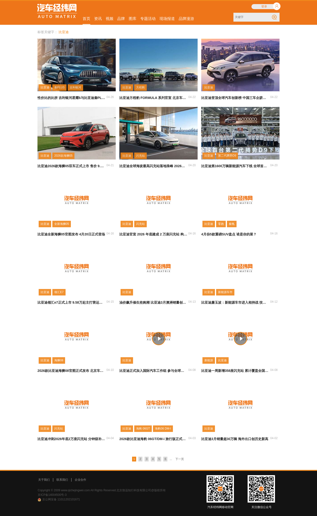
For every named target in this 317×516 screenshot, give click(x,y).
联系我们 (62, 479)
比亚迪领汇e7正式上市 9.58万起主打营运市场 (71, 302)
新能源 (208, 360)
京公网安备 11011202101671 (61, 499)
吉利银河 (75, 87)
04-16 (110, 233)
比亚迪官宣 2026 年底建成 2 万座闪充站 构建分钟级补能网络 (153, 234)
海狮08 (58, 360)
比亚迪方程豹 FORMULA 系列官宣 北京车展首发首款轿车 (153, 98)
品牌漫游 (186, 19)
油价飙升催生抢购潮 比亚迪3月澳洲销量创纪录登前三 (153, 302)
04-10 (110, 370)
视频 (109, 19)
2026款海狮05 (63, 155)
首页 (86, 19)
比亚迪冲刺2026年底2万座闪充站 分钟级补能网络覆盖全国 (71, 439)
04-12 (274, 301)
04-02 (274, 438)
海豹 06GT (143, 428)
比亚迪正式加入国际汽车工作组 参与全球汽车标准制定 (153, 371)
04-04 (110, 438)
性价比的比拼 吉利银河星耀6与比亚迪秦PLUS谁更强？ (71, 98)
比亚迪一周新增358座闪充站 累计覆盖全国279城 (235, 371)
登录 (264, 6)
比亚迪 (45, 87)
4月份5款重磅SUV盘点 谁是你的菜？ (228, 234)
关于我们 (44, 479)
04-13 (192, 301)
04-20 (192, 165)
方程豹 (140, 87)
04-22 (192, 97)
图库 (132, 19)
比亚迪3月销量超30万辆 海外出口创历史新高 (234, 439)
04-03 (192, 438)
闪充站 (140, 155)
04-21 (110, 165)
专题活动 (148, 19)
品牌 (121, 19)
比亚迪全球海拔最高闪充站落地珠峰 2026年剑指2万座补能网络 (153, 166)
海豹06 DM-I (163, 428)
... (171, 459)
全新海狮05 (61, 224)
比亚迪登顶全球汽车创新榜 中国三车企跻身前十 (235, 98)
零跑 (221, 224)
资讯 (98, 19)
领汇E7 (59, 292)
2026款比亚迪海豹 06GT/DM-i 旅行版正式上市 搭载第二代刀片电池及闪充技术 (153, 439)
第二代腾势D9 (227, 155)
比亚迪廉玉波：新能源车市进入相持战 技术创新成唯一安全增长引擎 (235, 302)
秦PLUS (59, 87)
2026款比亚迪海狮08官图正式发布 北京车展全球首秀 (71, 371)
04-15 (110, 301)
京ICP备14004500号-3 (52, 495)
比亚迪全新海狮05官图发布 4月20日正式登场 (71, 234)
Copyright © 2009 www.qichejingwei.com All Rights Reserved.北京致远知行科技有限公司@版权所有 (102, 490)
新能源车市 (225, 292)
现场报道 (167, 19)
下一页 (179, 459)
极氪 (232, 224)
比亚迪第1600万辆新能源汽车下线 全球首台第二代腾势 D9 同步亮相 (235, 166)
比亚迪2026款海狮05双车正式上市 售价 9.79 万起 (71, 166)
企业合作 (80, 479)
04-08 (192, 370)
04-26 (110, 97)
